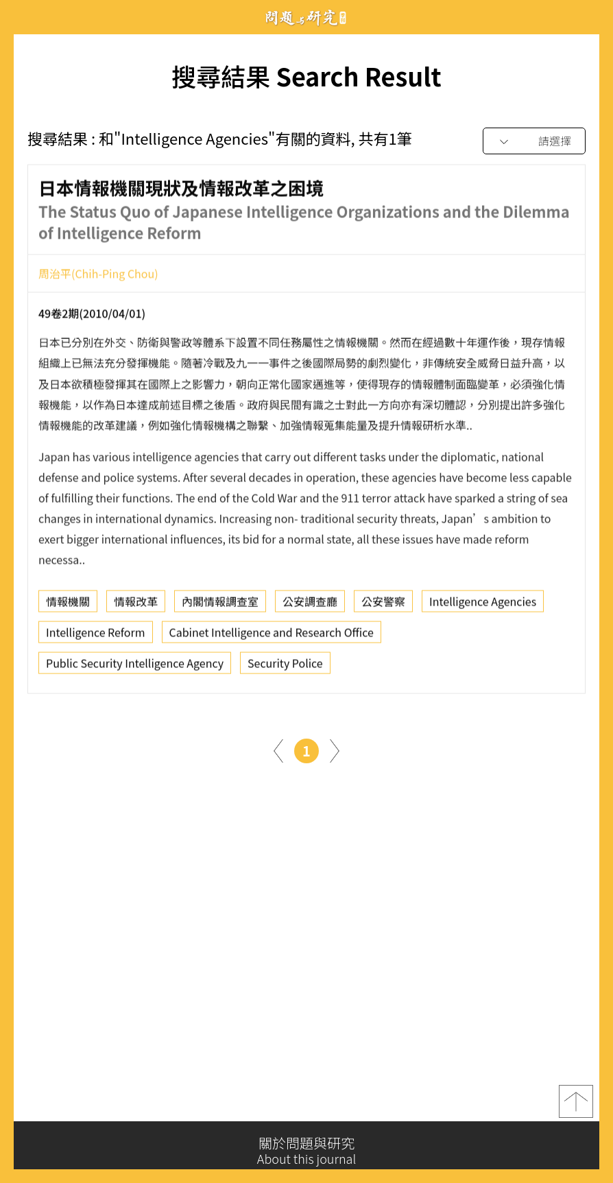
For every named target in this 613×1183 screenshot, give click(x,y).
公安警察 (383, 605)
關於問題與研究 (306, 1151)
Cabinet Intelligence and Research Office (271, 636)
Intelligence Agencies (482, 605)
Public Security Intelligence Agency (135, 667)
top (576, 1106)
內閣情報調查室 (220, 605)
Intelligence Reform (95, 636)
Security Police (285, 667)
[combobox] (534, 142)
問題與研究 (306, 17)
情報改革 (136, 605)
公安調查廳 (310, 605)
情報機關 (68, 605)
